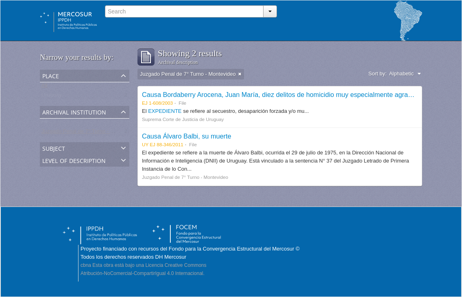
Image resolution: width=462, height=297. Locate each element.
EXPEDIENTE (165, 111)
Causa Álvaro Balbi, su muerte (186, 136)
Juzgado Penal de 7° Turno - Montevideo (89, 133)
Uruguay (51, 97)
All (44, 87)
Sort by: (377, 73)
